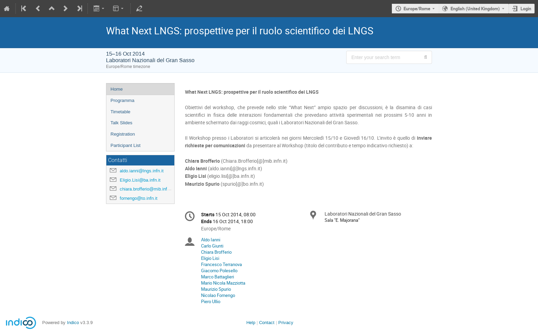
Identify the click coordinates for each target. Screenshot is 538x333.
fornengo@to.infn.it (138, 198)
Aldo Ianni (210, 240)
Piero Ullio (210, 301)
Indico (73, 322)
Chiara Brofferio (216, 252)
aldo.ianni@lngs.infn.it (142, 171)
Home (116, 89)
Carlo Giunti (212, 246)
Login (526, 8)
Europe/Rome (417, 8)
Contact (266, 322)
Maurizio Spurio (216, 289)
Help (250, 322)
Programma (122, 100)
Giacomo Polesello (219, 270)
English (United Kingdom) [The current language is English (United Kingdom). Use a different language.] (475, 8)
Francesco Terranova (221, 264)
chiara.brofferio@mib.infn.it (146, 189)
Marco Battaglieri (217, 277)
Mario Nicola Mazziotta (223, 283)
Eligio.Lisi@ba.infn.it (140, 180)
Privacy (285, 322)
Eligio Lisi (210, 258)
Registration (122, 134)
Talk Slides (121, 122)
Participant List (125, 145)
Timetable (120, 111)
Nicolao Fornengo (218, 295)
